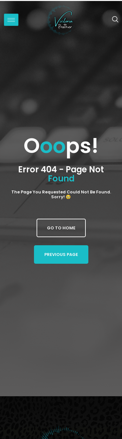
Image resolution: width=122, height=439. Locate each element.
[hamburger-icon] (11, 20)
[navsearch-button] (111, 19)
